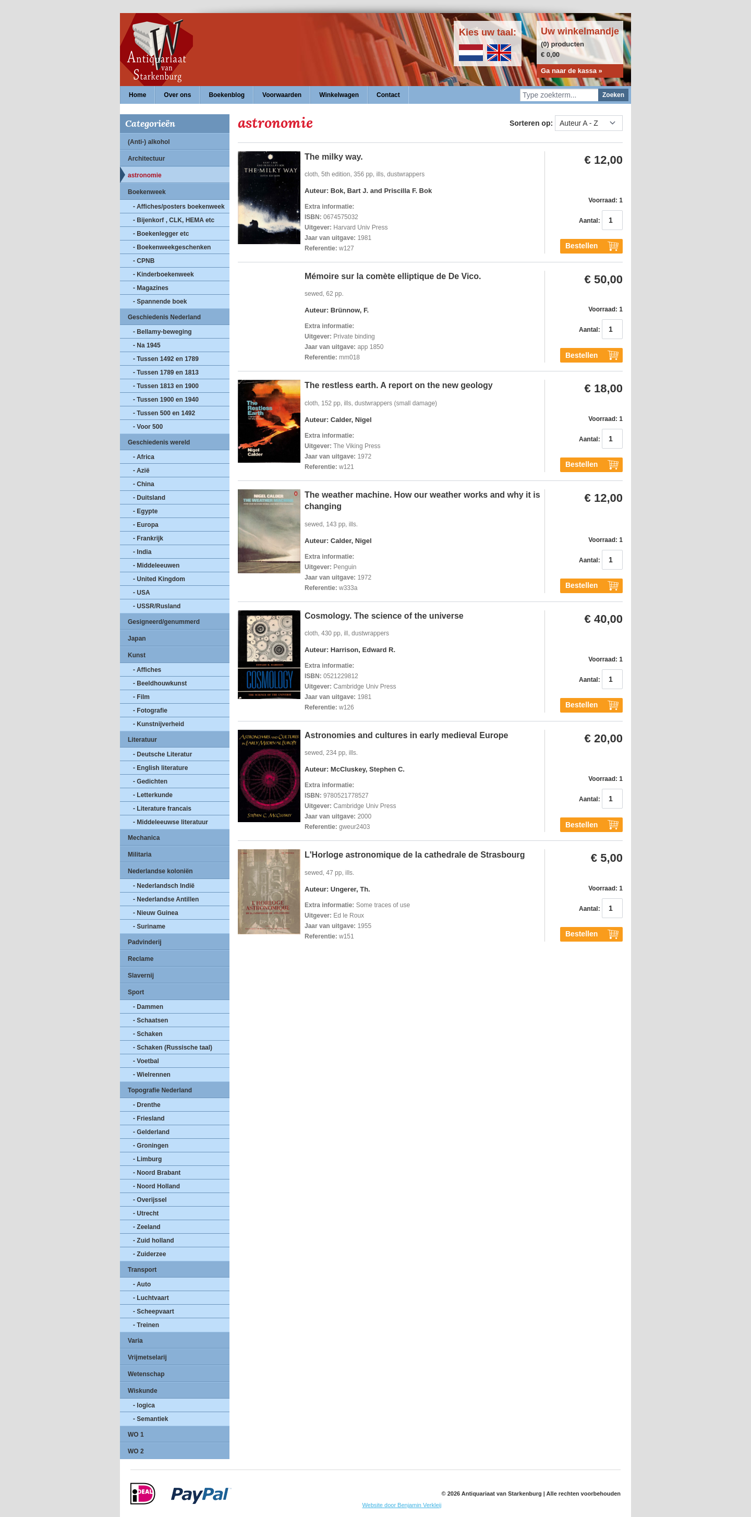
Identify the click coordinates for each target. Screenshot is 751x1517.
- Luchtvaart (151, 1298)
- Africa (143, 457)
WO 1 (136, 1434)
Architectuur (146, 158)
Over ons (177, 95)
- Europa (146, 524)
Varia (135, 1340)
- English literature (160, 768)
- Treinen (146, 1325)
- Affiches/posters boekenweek (179, 206)
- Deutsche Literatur (162, 754)
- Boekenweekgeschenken (172, 247)
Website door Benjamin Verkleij (401, 1505)
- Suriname (149, 926)
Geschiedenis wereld (159, 442)
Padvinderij (145, 942)
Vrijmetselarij (147, 1357)
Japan (137, 638)
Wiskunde (143, 1390)
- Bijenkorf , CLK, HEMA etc (173, 220)
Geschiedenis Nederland (164, 317)
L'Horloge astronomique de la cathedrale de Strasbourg (415, 854)
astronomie (145, 175)
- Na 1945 (147, 345)
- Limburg (147, 1159)
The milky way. (334, 156)
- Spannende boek (160, 301)
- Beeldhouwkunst (160, 683)
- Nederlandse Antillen (166, 899)
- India (142, 552)
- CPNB (143, 260)
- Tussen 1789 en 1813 (166, 372)
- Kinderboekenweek (163, 274)
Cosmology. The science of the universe (384, 615)
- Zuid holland (153, 1240)
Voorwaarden (281, 95)
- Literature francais (162, 808)
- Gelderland (151, 1132)
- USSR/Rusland (156, 606)
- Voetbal (146, 1061)
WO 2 (136, 1451)
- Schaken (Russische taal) (172, 1047)
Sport (136, 992)
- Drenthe (147, 1105)
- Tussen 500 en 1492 (164, 413)
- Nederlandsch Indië (164, 885)
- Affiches (147, 669)
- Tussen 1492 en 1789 (166, 359)
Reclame (140, 958)
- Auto (142, 1284)
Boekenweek (147, 192)
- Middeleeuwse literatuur (170, 822)
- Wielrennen (152, 1074)
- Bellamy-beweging (162, 331)
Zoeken (613, 95)
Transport (142, 1269)
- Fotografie (150, 710)
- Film (141, 697)
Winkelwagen (339, 95)
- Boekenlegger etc (161, 233)
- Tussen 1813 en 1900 (166, 386)
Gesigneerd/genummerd (164, 621)
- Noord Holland (156, 1186)
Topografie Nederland (160, 1090)
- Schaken (148, 1034)
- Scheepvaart (153, 1311)
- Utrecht (146, 1213)
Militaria (139, 854)
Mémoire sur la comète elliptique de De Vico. (393, 276)
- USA (141, 592)
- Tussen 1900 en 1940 (166, 399)
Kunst (137, 655)
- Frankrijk (148, 538)
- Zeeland (147, 1227)
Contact (388, 95)
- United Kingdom (159, 579)
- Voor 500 (148, 426)
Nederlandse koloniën (160, 871)
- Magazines (150, 288)
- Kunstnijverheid (158, 724)
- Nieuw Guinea (155, 913)
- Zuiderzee (149, 1254)
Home (137, 95)
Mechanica (144, 837)
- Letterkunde (153, 795)
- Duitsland (149, 497)
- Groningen (150, 1145)
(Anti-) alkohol (149, 142)
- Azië (141, 470)
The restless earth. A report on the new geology (399, 385)
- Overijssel (150, 1199)
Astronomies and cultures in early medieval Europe (406, 735)
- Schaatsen (150, 1020)
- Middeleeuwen (156, 565)
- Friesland (149, 1118)
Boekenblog (227, 95)
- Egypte (145, 511)
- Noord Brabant (156, 1172)
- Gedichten (150, 781)
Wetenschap (146, 1374)
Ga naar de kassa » (571, 71)
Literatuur (142, 739)
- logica (144, 1405)
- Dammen (148, 1006)
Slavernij (141, 975)
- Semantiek (150, 1419)
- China (143, 484)
